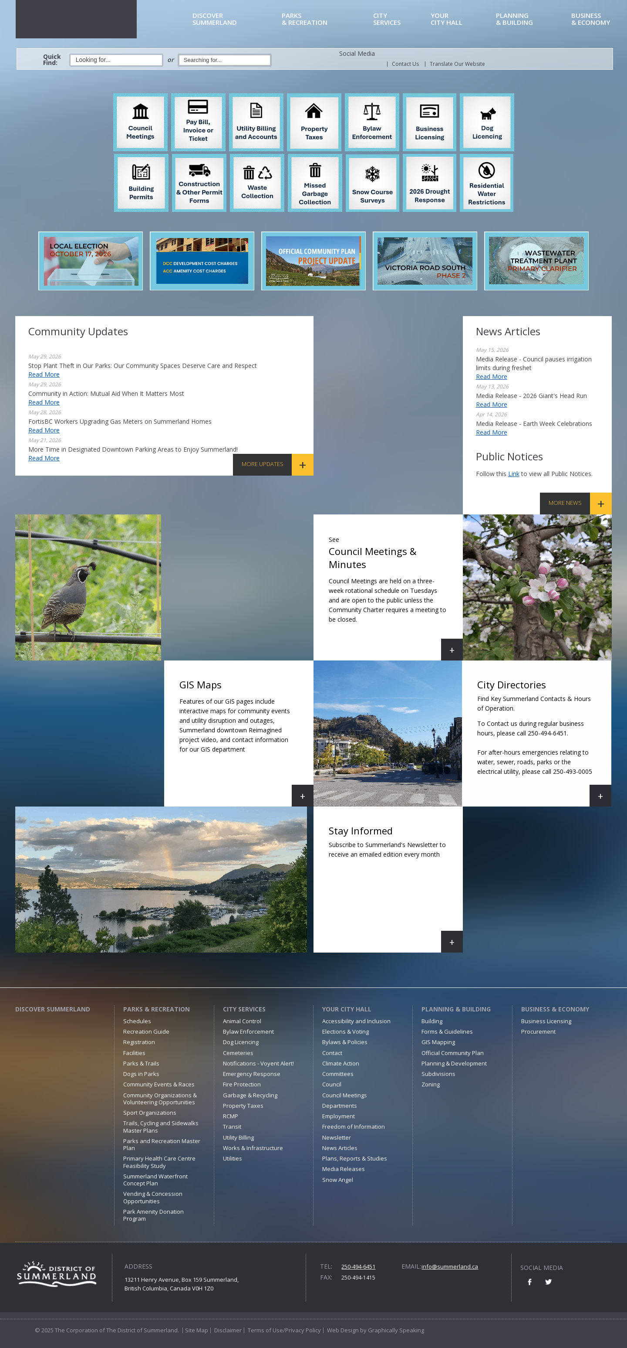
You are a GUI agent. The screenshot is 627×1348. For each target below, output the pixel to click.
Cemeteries (238, 1053)
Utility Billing (238, 1137)
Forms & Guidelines (447, 1031)
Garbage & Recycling (250, 1095)
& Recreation (326, 19)
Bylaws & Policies (344, 1042)
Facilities (134, 1053)
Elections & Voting (345, 1031)
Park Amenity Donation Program (153, 1215)
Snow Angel (337, 1180)
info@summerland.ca (449, 1266)
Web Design (343, 1330)
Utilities (232, 1158)
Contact (332, 1053)
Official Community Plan (452, 1053)
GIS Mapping (438, 1042)
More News (565, 503)
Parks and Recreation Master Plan (161, 1144)
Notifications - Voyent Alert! (258, 1063)
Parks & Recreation (156, 1009)
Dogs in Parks (141, 1074)
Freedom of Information (353, 1126)
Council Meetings (344, 1095)
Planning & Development (454, 1063)
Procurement (538, 1031)
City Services (244, 1009)
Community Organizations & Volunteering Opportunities (160, 1098)
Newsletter (336, 1137)
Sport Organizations (149, 1113)
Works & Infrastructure (253, 1148)
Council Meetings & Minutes (396, 596)
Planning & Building (456, 1009)
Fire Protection (242, 1084)
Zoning (430, 1084)
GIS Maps (246, 742)
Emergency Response (251, 1074)
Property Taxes (243, 1106)
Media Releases (343, 1169)
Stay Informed (396, 888)
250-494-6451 (358, 1266)
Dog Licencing (241, 1042)
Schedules (137, 1021)
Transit (232, 1126)
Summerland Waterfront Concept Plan (155, 1179)
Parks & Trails (141, 1063)
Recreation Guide (146, 1031)
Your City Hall (346, 1009)
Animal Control (242, 1021)
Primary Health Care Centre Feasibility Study (159, 1161)
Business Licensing (546, 1021)
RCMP (230, 1116)
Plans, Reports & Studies (354, 1158)
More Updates (262, 464)
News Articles (339, 1148)
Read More (44, 374)
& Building (532, 19)
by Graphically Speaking (391, 1330)
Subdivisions (438, 1074)
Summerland (235, 19)
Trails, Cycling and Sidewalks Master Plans (161, 1126)
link (513, 474)
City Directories (543, 742)
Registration (139, 1042)
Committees (338, 1074)
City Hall (462, 19)
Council (331, 1084)
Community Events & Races (159, 1084)
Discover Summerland (52, 1009)
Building (431, 1021)
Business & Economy (555, 1009)
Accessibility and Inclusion (356, 1021)
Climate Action (340, 1063)
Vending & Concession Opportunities (152, 1197)
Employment (338, 1116)
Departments (339, 1106)
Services (400, 19)
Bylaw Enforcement (248, 1031)
